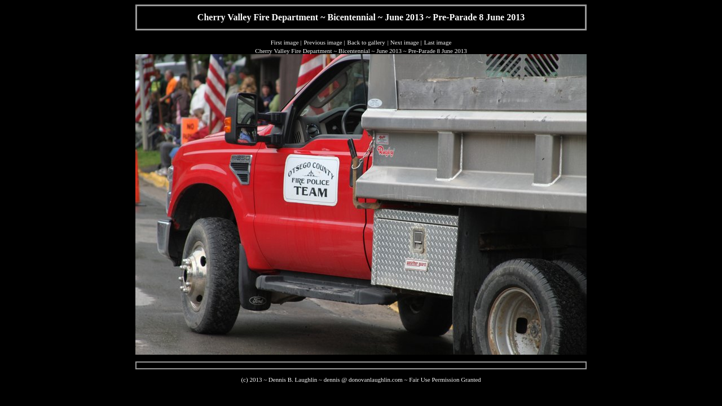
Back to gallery (366, 42)
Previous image (322, 42)
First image (285, 42)
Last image (438, 42)
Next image (404, 42)
